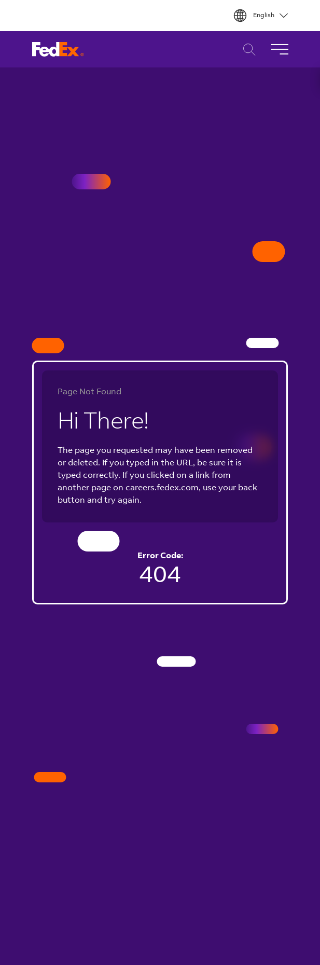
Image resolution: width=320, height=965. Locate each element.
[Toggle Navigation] (279, 49)
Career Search (247, 49)
